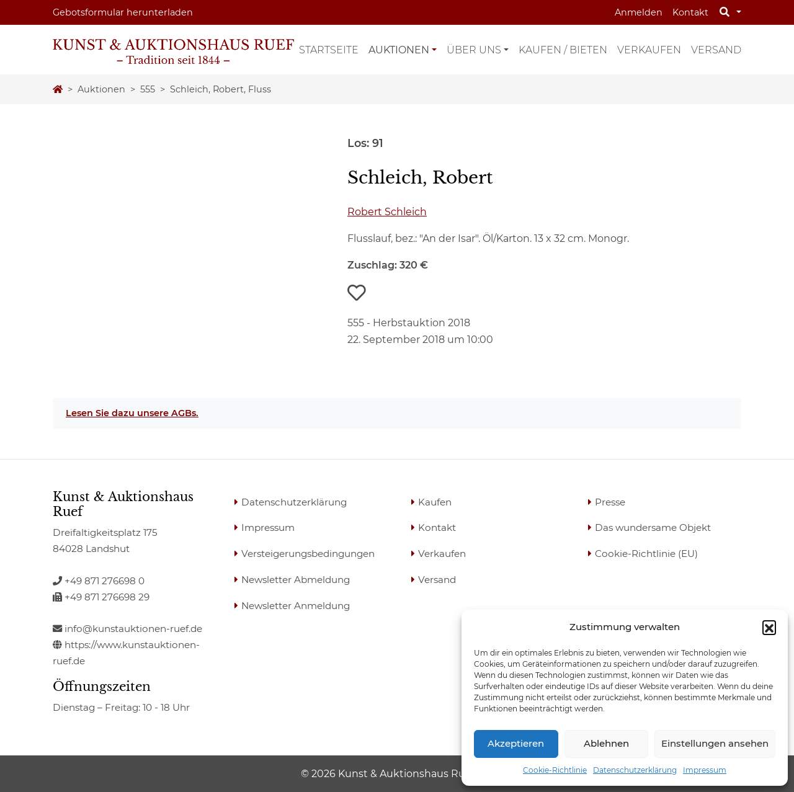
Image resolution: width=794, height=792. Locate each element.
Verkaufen (649, 50)
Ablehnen (606, 743)
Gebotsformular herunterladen (123, 12)
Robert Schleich (387, 212)
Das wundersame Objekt (653, 527)
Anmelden (638, 12)
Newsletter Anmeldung (295, 606)
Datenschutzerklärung (635, 770)
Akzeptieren (516, 743)
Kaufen (435, 502)
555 (147, 89)
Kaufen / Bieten (563, 50)
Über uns (474, 50)
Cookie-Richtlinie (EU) (646, 553)
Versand (716, 50)
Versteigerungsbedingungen (308, 553)
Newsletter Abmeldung (295, 579)
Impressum (704, 770)
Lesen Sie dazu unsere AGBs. (132, 413)
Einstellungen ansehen (715, 743)
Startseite (329, 50)
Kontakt (690, 12)
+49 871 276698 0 (99, 581)
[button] (769, 627)
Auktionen (398, 50)
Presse (610, 502)
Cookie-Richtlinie (555, 770)
